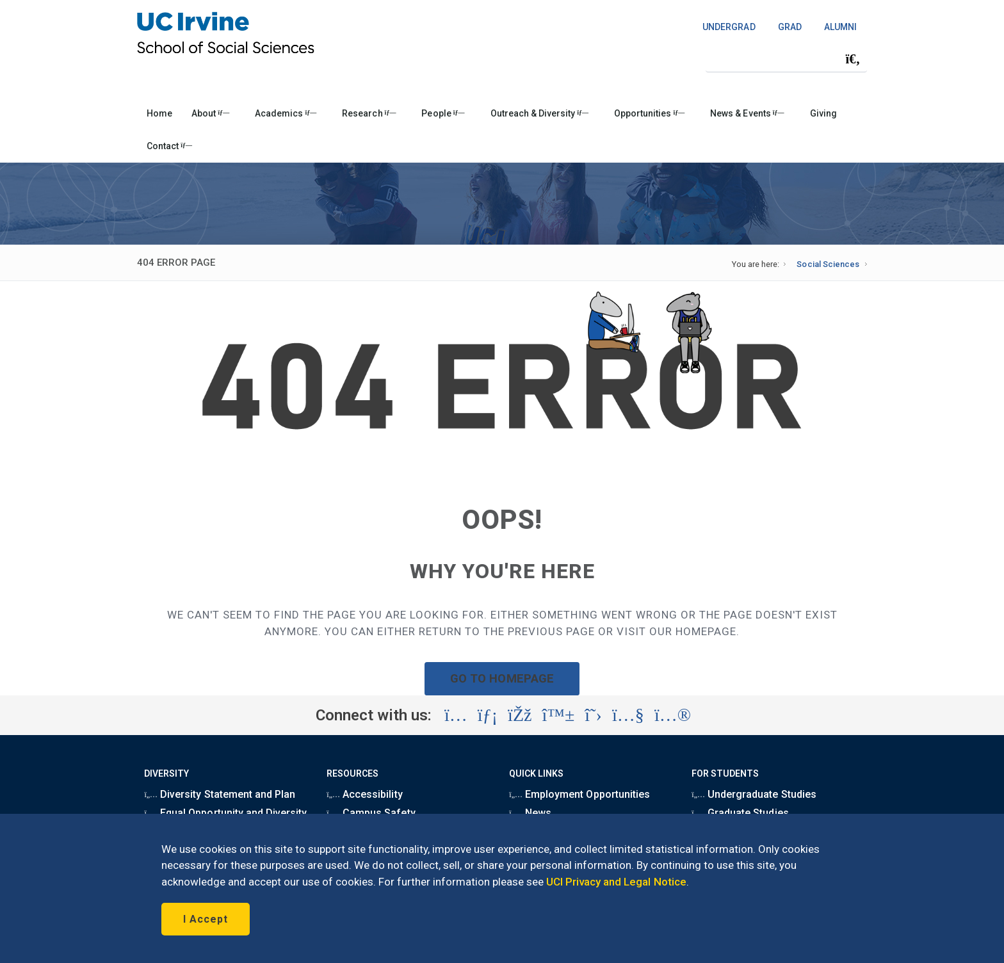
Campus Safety (371, 813)
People (442, 113)
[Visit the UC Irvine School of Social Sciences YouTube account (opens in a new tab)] (628, 715)
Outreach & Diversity (539, 113)
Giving (823, 113)
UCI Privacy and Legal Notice (616, 881)
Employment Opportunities (579, 794)
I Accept (205, 919)
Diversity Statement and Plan (219, 794)
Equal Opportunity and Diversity (225, 813)
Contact (169, 146)
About (210, 113)
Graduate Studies (740, 813)
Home (159, 113)
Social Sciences (828, 264)
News (530, 813)
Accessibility (364, 794)
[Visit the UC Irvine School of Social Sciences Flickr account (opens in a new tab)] (672, 715)
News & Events (747, 113)
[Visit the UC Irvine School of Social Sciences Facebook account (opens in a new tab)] (519, 715)
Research (369, 113)
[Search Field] (786, 58)
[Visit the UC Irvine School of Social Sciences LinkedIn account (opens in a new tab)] (488, 715)
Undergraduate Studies (754, 794)
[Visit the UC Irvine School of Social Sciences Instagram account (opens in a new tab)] (455, 715)
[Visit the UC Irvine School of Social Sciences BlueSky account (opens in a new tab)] (558, 715)
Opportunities (649, 113)
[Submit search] (853, 59)
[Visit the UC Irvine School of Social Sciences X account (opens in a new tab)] (593, 715)
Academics (285, 113)
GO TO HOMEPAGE (502, 678)
